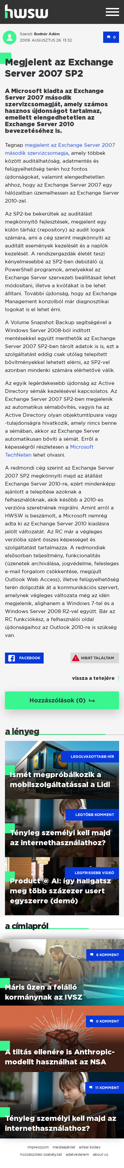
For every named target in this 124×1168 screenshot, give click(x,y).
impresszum (38, 1147)
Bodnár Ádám (47, 34)
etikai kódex (90, 1147)
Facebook (24, 658)
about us (100, 1154)
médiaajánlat (64, 1147)
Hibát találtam (93, 658)
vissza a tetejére (93, 678)
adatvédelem (77, 1154)
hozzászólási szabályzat (41, 1154)
